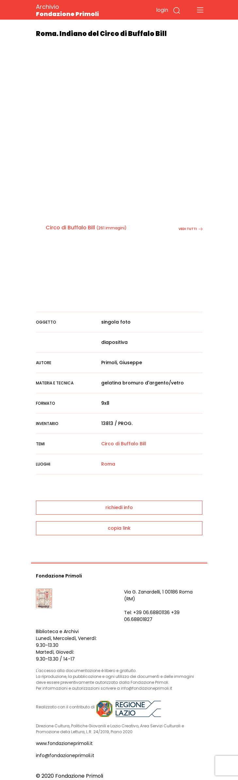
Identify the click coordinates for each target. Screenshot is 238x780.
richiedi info (119, 507)
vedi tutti (190, 228)
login (162, 10)
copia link (119, 528)
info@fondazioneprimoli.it (65, 755)
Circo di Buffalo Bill (70, 227)
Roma (108, 464)
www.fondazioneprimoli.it (64, 743)
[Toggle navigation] (200, 10)
